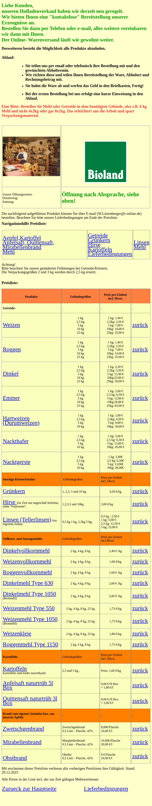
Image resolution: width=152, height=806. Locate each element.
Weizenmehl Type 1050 (30, 619)
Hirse (94, 244)
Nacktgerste (16, 462)
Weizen (11, 325)
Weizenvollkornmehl (27, 561)
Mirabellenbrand (22, 742)
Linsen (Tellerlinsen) (27, 519)
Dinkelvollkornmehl (26, 550)
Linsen (141, 242)
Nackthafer (15, 441)
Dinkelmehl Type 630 (28, 583)
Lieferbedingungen (110, 254)
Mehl (9, 251)
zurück (140, 325)
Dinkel (11, 373)
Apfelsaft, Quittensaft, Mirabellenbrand (28, 244)
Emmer (11, 398)
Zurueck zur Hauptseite (29, 788)
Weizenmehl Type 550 (29, 608)
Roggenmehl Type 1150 (30, 644)
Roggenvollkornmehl (27, 572)
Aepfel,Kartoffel (22, 238)
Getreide (98, 235)
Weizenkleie (17, 633)
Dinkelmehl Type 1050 (29, 594)
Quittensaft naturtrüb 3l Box (30, 700)
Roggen (12, 349)
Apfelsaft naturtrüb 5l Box (28, 685)
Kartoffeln (100, 249)
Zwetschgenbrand (23, 728)
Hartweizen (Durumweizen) (21, 420)
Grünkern (99, 240)
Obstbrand (15, 758)
